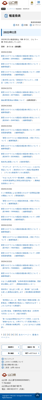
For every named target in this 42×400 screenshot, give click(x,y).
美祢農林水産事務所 (33, 292)
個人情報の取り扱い (11, 365)
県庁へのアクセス (31, 353)
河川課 (19, 83)
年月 (17, 25)
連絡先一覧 (31, 347)
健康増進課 (27, 59)
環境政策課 (19, 196)
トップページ (11, 9)
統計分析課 (21, 314)
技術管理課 (24, 162)
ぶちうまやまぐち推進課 (10, 306)
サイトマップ (9, 359)
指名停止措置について (9, 162)
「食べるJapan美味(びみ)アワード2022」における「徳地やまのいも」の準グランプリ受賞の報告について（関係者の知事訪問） (20, 322)
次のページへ (25, 335)
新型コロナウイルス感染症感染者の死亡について (19, 64)
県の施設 (11, 353)
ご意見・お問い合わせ (12, 367)
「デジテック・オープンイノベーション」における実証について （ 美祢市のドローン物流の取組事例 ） (20, 170)
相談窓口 (11, 347)
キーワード (36, 25)
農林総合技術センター (25, 284)
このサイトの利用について (13, 362)
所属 (26, 25)
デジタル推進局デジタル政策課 (17, 173)
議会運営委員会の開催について (13, 100)
